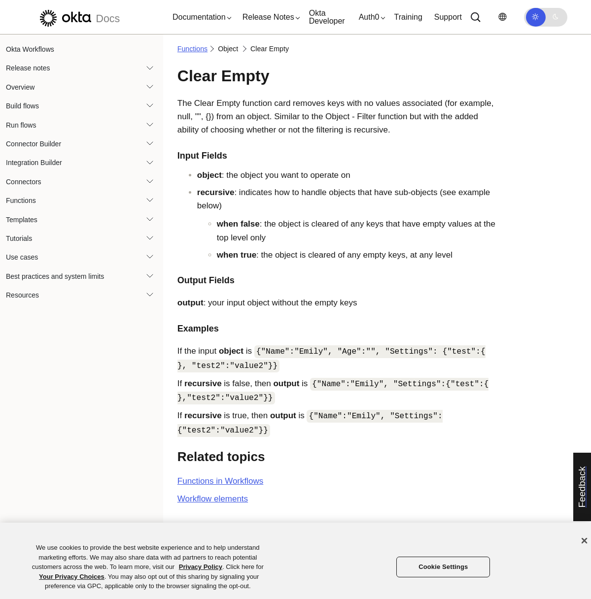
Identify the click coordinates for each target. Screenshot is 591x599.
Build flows (22, 106)
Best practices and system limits (55, 276)
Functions (21, 200)
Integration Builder (34, 162)
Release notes (28, 68)
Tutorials (19, 238)
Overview (20, 87)
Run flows (21, 125)
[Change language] (502, 17)
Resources (22, 295)
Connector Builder (33, 144)
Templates (21, 220)
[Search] (476, 17)
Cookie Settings (443, 566)
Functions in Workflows (220, 481)
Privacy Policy (200, 566)
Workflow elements (212, 498)
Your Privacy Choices (71, 576)
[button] (200, 17)
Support (448, 17)
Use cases (22, 257)
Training (408, 17)
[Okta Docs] (78, 17)
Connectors (23, 182)
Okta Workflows (30, 49)
